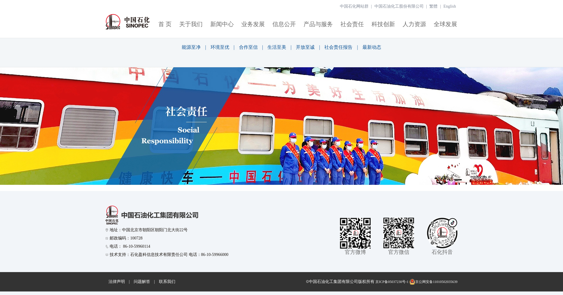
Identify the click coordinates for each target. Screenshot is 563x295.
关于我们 (191, 24)
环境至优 (220, 47)
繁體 (433, 6)
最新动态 (371, 47)
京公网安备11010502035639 (433, 282)
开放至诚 (305, 47)
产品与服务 (318, 24)
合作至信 (248, 47)
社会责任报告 (338, 47)
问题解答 (142, 281)
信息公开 (284, 24)
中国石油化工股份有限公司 (399, 6)
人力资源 (414, 24)
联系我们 (167, 281)
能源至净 (191, 47)
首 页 (165, 24)
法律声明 (116, 281)
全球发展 (445, 24)
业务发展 (253, 24)
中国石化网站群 (354, 6)
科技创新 (383, 24)
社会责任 (352, 24)
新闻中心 (222, 24)
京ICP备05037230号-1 (391, 282)
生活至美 (276, 47)
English (449, 6)
